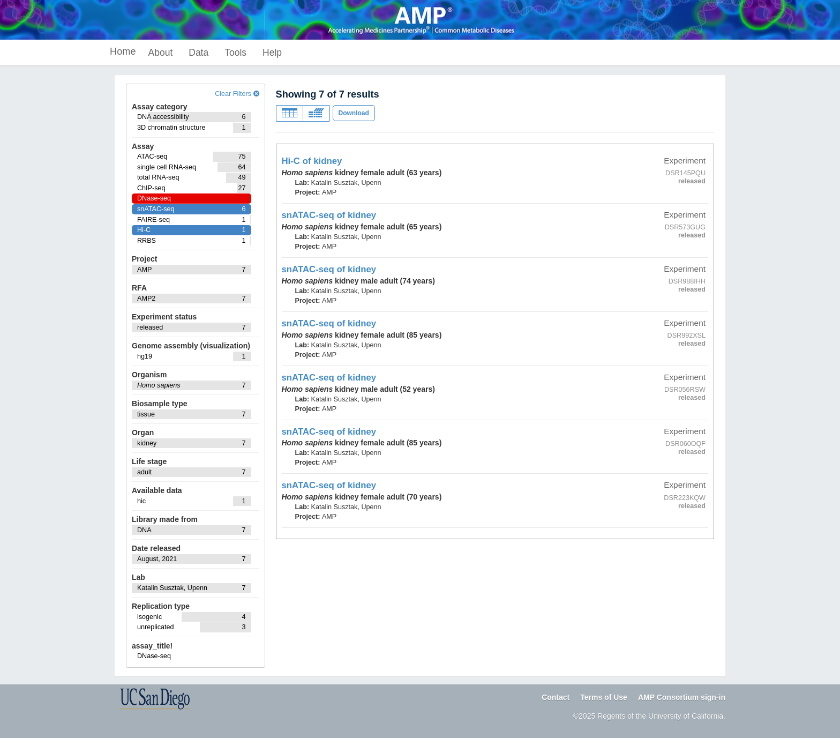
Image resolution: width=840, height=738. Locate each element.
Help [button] (272, 52)
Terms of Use (603, 697)
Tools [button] (235, 52)
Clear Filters (237, 94)
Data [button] (198, 52)
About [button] (160, 52)
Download (354, 113)
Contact (555, 697)
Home (123, 51)
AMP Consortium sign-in (681, 697)
